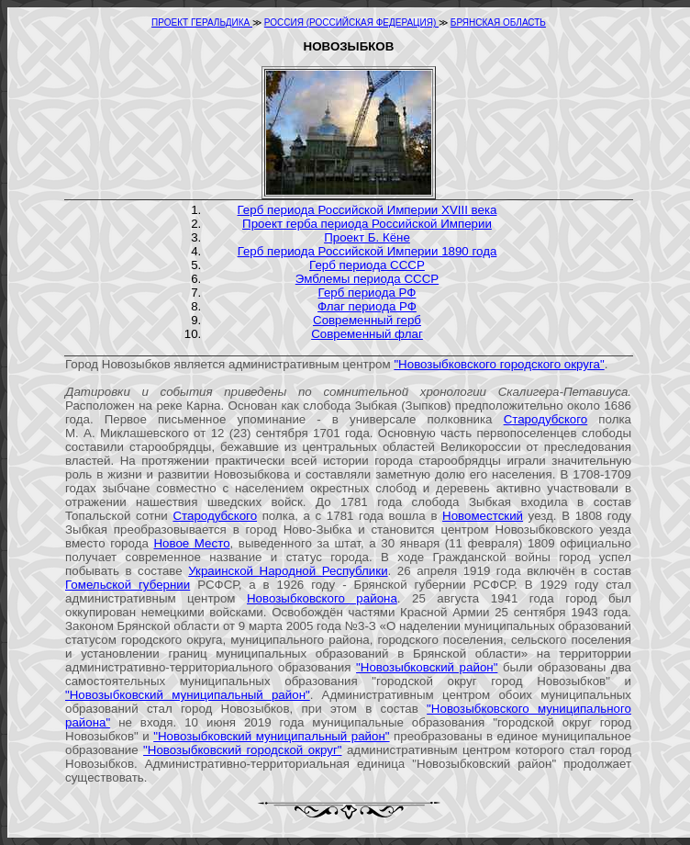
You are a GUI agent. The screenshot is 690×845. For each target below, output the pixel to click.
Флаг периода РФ (367, 306)
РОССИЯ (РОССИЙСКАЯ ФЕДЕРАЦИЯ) (351, 22)
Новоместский (482, 516)
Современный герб (367, 320)
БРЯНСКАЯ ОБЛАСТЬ (498, 22)
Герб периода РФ (367, 292)
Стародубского (546, 419)
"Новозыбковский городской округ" (242, 750)
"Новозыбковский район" (426, 667)
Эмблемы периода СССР (367, 279)
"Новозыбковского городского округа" (499, 364)
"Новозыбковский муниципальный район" (187, 695)
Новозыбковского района (322, 598)
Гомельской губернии (127, 585)
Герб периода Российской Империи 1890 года (367, 251)
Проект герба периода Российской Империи (367, 224)
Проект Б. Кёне (367, 237)
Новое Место (191, 543)
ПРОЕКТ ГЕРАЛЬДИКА (201, 22)
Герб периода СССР (367, 265)
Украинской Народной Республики (287, 571)
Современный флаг (367, 334)
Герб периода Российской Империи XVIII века (367, 210)
